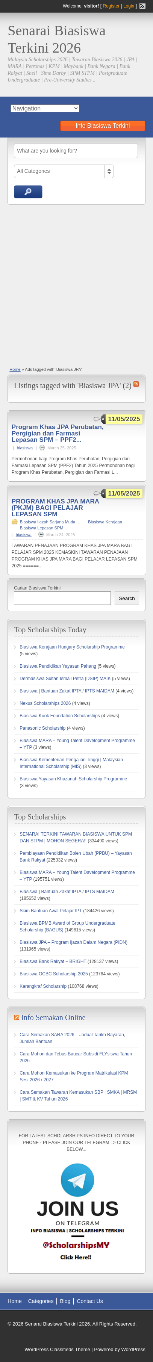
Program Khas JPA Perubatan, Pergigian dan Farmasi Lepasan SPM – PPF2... (58, 433)
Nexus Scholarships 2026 (45, 703)
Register (111, 6)
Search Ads (28, 191)
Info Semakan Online (53, 1017)
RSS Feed (142, 6)
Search (127, 598)
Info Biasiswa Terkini (103, 125)
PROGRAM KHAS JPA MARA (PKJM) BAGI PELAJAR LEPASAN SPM (55, 508)
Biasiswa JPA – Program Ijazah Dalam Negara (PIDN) (73, 942)
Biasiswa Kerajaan (105, 522)
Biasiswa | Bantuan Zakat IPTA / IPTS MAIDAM (67, 691)
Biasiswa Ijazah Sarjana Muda (47, 522)
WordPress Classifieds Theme (57, 1349)
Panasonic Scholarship (42, 728)
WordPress (133, 1349)
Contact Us (90, 1301)
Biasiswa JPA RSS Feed (136, 384)
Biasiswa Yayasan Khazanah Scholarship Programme (73, 779)
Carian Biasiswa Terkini (37, 588)
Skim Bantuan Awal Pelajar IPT (51, 910)
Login (128, 6)
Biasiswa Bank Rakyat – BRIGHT (53, 961)
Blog (65, 1301)
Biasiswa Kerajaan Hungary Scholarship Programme (72, 647)
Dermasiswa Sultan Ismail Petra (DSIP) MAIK (65, 678)
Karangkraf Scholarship (43, 986)
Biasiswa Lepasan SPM (42, 528)
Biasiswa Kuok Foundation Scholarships (60, 715)
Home (14, 369)
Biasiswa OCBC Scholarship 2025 (54, 974)
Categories (41, 1301)
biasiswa (25, 448)
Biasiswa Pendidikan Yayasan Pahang (58, 666)
